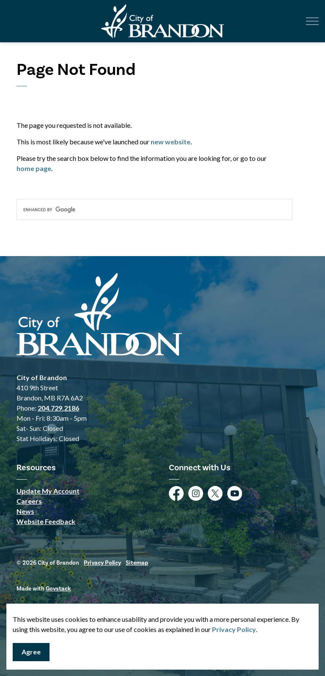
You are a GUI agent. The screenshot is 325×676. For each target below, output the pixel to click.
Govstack (58, 588)
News (25, 511)
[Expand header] (312, 21)
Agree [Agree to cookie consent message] (31, 652)
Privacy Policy (234, 629)
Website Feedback (46, 521)
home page (34, 168)
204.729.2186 (58, 408)
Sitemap (137, 562)
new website (170, 142)
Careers (29, 501)
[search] (154, 209)
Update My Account (48, 491)
